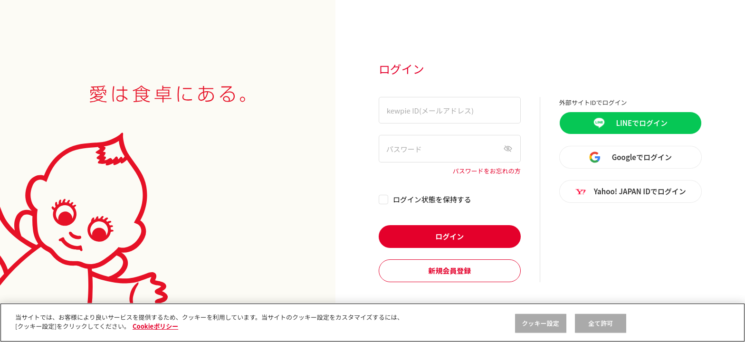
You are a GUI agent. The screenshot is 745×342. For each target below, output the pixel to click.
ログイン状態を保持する (432, 199)
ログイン (449, 236)
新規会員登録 (449, 271)
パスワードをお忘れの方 (487, 171)
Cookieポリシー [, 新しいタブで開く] (155, 326)
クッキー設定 (540, 323)
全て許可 (600, 323)
